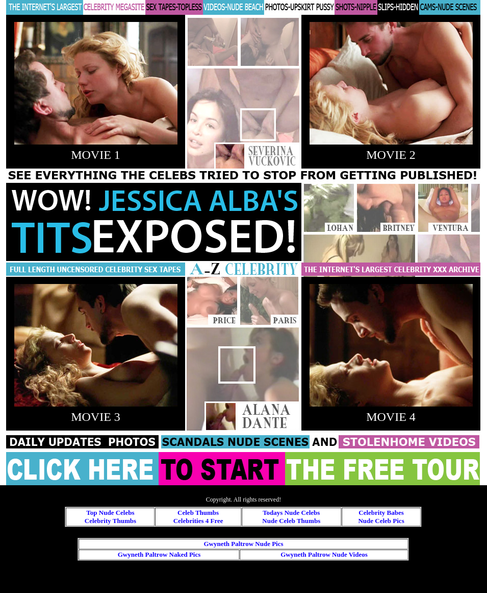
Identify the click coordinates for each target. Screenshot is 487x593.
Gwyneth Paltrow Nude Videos (324, 554)
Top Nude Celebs (110, 512)
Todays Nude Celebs (291, 512)
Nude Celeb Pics (381, 521)
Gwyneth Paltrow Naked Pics (159, 554)
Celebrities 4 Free (198, 521)
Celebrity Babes (380, 512)
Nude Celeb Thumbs (291, 521)
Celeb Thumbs (198, 512)
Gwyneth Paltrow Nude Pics (243, 544)
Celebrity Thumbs (110, 521)
